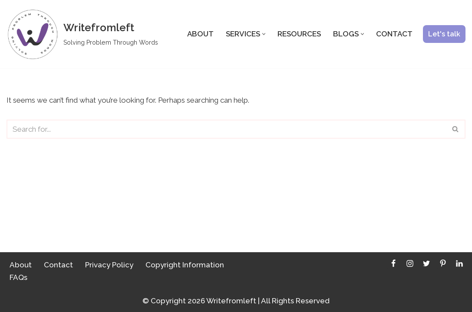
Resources (299, 33)
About (200, 33)
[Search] (226, 129)
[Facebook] (393, 263)
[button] (263, 34)
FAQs (18, 277)
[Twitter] (426, 263)
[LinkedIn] (459, 263)
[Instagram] (410, 263)
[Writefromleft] (82, 34)
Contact (394, 33)
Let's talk (444, 34)
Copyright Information (184, 264)
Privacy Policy (109, 264)
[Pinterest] (443, 263)
